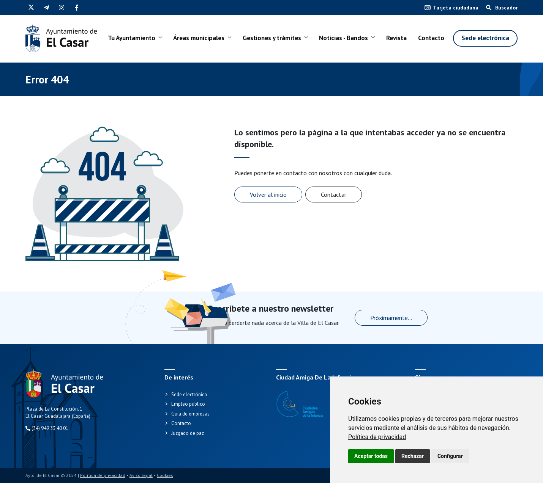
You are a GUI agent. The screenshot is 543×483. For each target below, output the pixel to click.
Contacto (431, 39)
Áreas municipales (190, 39)
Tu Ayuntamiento (127, 39)
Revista (396, 39)
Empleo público (188, 404)
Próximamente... (391, 317)
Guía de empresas (190, 414)
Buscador (502, 7)
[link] (377, 437)
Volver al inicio (268, 194)
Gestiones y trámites (258, 39)
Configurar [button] (450, 456)
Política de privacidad (377, 437)
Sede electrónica (485, 39)
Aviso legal (141, 475)
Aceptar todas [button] (371, 456)
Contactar (333, 194)
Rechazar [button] (412, 456)
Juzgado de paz (187, 433)
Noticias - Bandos (332, 39)
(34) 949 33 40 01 (46, 428)
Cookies (165, 475)
